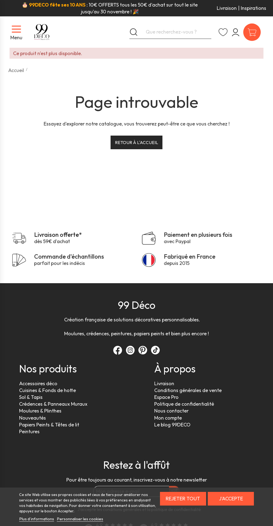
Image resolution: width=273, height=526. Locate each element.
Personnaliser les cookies (80, 518)
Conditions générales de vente (188, 390)
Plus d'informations (36, 518)
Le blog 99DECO (172, 425)
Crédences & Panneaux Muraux (53, 404)
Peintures (29, 431)
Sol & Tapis (31, 397)
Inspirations (253, 8)
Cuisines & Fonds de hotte (47, 390)
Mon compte (168, 418)
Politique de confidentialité (184, 404)
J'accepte (231, 498)
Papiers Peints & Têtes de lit (49, 425)
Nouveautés (32, 418)
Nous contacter (171, 411)
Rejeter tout (183, 498)
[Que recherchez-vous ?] (170, 32)
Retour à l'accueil (136, 142)
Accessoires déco (38, 383)
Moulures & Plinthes (40, 411)
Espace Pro (166, 397)
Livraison (227, 8)
